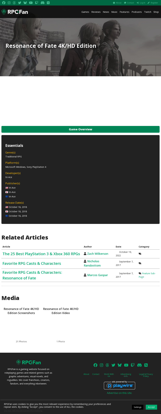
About (118, 2)
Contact (130, 2)
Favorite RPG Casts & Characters (32, 263)
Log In (142, 2)
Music (114, 11)
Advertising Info (125, 375)
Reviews (96, 11)
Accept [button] (151, 407)
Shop (156, 11)
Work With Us (109, 375)
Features (124, 11)
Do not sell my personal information (23, 410)
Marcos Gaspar (97, 275)
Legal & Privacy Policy (146, 375)
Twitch (147, 11)
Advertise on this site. (119, 393)
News (106, 11)
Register (154, 2)
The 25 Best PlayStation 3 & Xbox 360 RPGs (41, 253)
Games (85, 11)
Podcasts (137, 11)
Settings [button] (138, 407)
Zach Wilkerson (97, 254)
